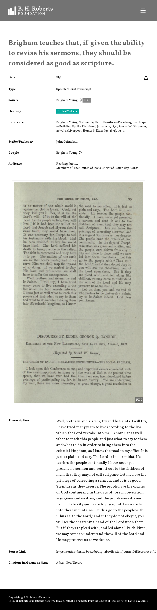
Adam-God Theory (69, 563)
